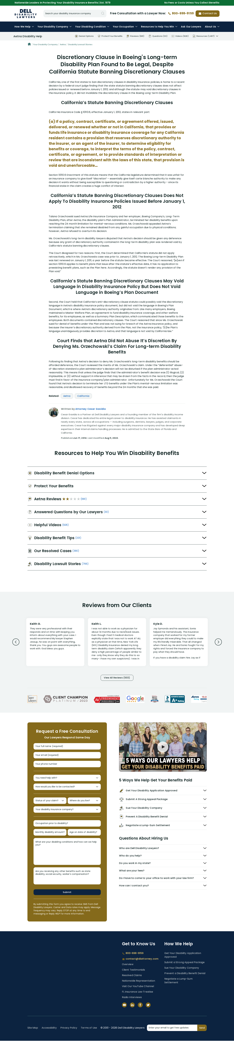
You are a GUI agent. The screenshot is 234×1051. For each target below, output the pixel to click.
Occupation (125, 26)
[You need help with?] (67, 782)
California (83, 396)
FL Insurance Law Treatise (137, 1002)
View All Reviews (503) (117, 678)
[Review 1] (55, 641)
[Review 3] (178, 643)
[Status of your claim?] (50, 807)
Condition (92, 26)
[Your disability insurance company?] (67, 817)
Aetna (63, 44)
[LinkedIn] (132, 1015)
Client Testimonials (133, 980)
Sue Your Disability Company (181, 978)
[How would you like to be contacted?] (67, 792)
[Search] (103, 13)
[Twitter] (148, 1015)
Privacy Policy (68, 1038)
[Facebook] (140, 1015)
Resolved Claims (132, 985)
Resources (159, 26)
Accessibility (49, 1038)
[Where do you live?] (84, 807)
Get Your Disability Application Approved (182, 965)
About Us (212, 26)
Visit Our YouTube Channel (138, 996)
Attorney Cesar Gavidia (90, 409)
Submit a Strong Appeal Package (184, 972)
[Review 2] (117, 643)
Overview (127, 974)
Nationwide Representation (138, 991)
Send (202, 1037)
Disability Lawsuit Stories (80, 44)
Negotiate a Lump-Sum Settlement (178, 990)
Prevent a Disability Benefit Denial (184, 983)
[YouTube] (124, 1015)
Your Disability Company (45, 44)
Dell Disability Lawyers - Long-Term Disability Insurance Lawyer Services (26, 13)
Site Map (32, 1038)
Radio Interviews (132, 1007)
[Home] (29, 44)
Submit (67, 902)
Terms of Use (89, 1038)
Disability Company (55, 26)
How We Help (24, 26)
